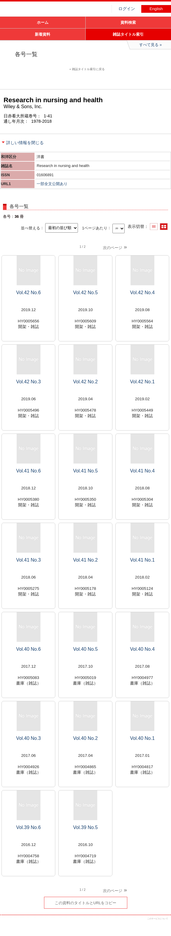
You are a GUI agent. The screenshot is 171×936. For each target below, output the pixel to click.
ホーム (42, 22)
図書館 (44, 10)
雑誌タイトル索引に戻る (88, 69)
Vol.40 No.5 (85, 649)
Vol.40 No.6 (28, 649)
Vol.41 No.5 (85, 470)
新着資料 (42, 34)
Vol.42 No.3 (28, 381)
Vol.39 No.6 (28, 827)
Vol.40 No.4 (142, 649)
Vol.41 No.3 (28, 559)
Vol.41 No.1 (142, 559)
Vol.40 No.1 (142, 738)
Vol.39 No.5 (85, 827)
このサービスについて (157, 918)
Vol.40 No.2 (85, 738)
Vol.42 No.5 (85, 292)
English (156, 9)
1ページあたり (94, 228)
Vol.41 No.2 (85, 559)
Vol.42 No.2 (85, 381)
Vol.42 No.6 (28, 292)
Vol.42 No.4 (142, 292)
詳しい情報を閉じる (25, 142)
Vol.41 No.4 (142, 470)
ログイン (126, 9)
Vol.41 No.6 (28, 470)
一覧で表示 (154, 226)
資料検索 (128, 22)
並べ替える (30, 228)
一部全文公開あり (52, 184)
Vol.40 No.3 (28, 738)
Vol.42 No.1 (142, 381)
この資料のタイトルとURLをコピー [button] (86, 903)
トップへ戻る (161, 926)
